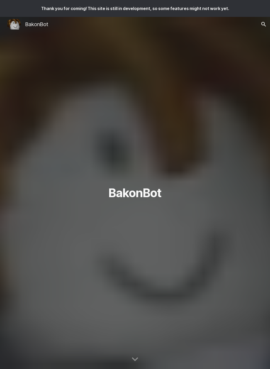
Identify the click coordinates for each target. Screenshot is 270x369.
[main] (134, 193)
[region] (135, 8)
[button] (263, 24)
